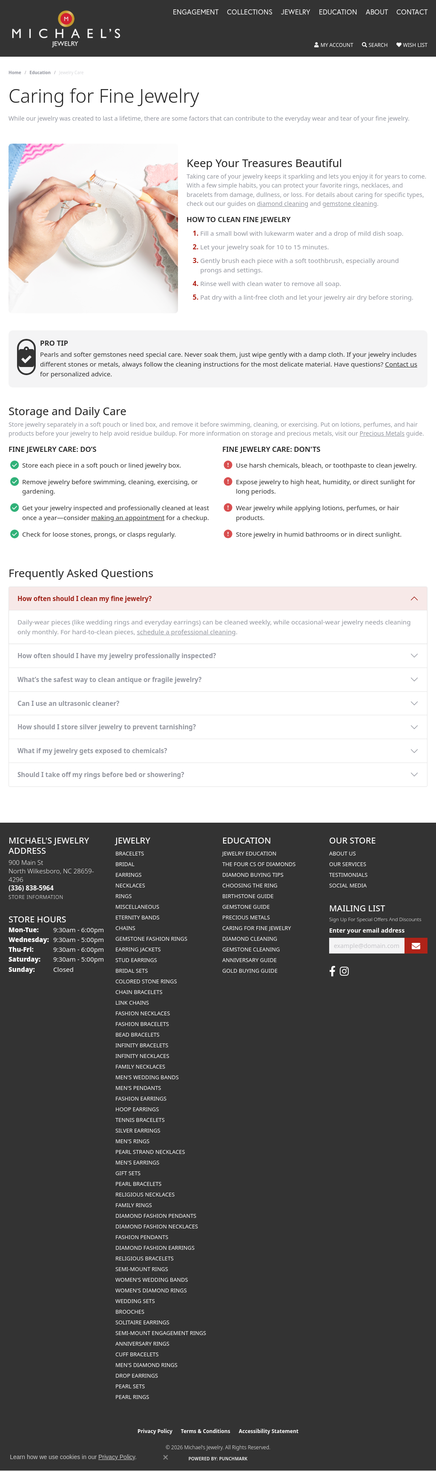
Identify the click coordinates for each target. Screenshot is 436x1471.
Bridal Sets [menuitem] (131, 970)
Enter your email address (366, 930)
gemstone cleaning (349, 203)
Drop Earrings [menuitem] (136, 1375)
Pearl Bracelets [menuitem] (138, 1184)
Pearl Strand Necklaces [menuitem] (150, 1152)
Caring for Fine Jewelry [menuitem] (256, 928)
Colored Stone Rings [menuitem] (146, 981)
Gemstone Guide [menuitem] (246, 906)
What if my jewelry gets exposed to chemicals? (92, 750)
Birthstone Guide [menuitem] (248, 896)
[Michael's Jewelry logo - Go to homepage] (70, 28)
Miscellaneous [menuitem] (137, 906)
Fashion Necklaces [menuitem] (142, 1013)
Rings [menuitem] (123, 896)
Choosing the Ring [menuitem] (250, 885)
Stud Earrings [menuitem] (136, 960)
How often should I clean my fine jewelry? (84, 598)
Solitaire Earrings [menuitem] (142, 1322)
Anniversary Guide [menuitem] (249, 960)
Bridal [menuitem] (125, 864)
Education (40, 72)
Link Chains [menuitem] (132, 1002)
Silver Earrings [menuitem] (138, 1130)
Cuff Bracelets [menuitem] (136, 1354)
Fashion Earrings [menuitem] (140, 1098)
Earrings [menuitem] (128, 875)
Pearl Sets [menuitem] (130, 1386)
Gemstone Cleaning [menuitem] (251, 949)
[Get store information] (36, 897)
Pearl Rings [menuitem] (132, 1397)
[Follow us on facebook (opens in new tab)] (332, 971)
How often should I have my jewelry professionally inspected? (116, 655)
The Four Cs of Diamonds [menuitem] (258, 864)
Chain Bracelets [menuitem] (139, 992)
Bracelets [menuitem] (129, 853)
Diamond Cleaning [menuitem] (249, 938)
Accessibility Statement (268, 1431)
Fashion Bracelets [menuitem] (142, 1024)
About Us (342, 853)
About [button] (377, 13)
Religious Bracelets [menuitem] (144, 1258)
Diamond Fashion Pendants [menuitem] (155, 1216)
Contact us (401, 364)
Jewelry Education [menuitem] (249, 853)
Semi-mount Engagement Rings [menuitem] (160, 1333)
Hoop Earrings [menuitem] (137, 1109)
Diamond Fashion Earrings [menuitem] (155, 1247)
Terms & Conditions (205, 1431)
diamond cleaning (283, 203)
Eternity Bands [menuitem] (137, 917)
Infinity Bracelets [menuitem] (141, 1045)
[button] (333, 45)
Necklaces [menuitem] (130, 885)
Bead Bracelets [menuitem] (137, 1034)
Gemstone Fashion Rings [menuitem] (151, 938)
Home (15, 72)
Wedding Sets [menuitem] (135, 1301)
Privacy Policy (155, 1431)
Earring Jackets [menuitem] (138, 949)
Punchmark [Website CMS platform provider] (233, 1459)
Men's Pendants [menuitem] (138, 1088)
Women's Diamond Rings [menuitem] (151, 1290)
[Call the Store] (31, 888)
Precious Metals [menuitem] (246, 917)
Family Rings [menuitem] (133, 1205)
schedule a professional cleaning (186, 631)
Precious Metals (382, 433)
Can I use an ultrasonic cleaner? (68, 703)
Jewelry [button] (295, 13)
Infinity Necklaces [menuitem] (142, 1056)
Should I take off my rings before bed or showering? (100, 774)
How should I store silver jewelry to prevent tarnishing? (106, 726)
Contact (411, 13)
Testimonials (348, 875)
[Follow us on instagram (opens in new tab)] (344, 971)
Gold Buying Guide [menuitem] (250, 970)
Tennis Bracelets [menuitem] (140, 1120)
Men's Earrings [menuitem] (137, 1162)
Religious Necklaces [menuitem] (145, 1194)
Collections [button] (249, 13)
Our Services (347, 864)
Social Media (348, 885)
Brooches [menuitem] (129, 1311)
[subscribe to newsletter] (415, 946)
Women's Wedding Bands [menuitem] (151, 1279)
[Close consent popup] (165, 1457)
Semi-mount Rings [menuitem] (141, 1269)
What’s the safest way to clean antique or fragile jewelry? (109, 679)
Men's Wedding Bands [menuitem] (147, 1077)
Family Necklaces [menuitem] (140, 1066)
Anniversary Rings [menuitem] (142, 1343)
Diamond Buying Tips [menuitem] (253, 875)
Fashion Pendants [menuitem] (141, 1237)
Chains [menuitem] (125, 928)
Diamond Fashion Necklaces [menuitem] (156, 1226)
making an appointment (127, 517)
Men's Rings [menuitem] (132, 1141)
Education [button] (338, 13)
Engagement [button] (195, 13)
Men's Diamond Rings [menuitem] (146, 1365)
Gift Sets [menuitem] (128, 1173)
